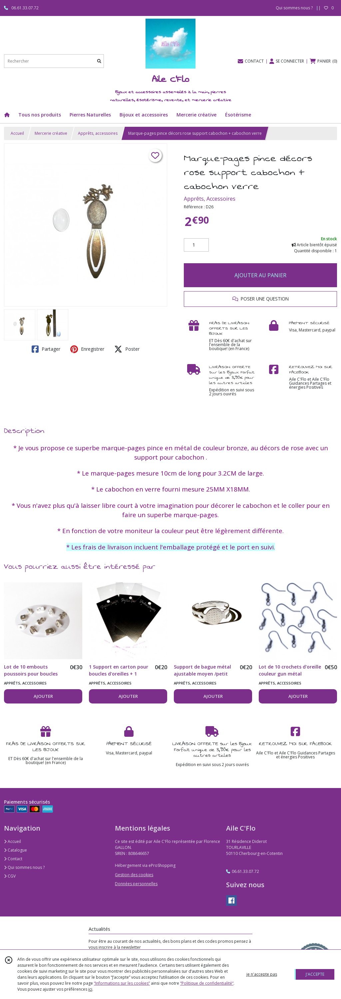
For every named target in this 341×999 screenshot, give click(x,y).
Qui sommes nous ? (24, 867)
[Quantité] (196, 245)
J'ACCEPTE (315, 974)
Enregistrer (87, 349)
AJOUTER (43, 696)
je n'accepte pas (261, 974)
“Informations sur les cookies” (122, 983)
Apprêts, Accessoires (209, 198)
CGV (10, 876)
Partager (46, 349)
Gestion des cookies (134, 875)
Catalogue (15, 850)
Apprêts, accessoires (98, 133)
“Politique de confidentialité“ (206, 983)
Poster (127, 349)
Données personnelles (136, 884)
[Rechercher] (99, 61)
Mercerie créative (51, 133)
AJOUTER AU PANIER (260, 275)
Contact (13, 859)
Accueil (17, 133)
